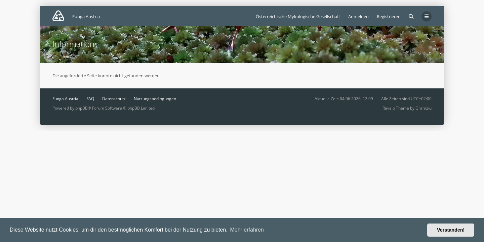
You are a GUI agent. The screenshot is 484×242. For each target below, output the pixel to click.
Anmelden (358, 16)
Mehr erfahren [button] (247, 230)
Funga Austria (65, 99)
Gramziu (423, 108)
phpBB (81, 108)
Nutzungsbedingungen (155, 99)
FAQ (90, 99)
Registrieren (389, 16)
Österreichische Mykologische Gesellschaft (298, 16)
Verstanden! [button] (451, 230)
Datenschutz (114, 99)
